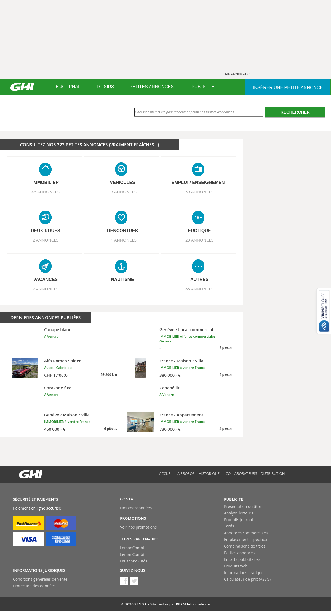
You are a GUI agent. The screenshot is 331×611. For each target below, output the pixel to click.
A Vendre (51, 336)
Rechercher (295, 112)
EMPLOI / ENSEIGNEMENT (200, 182)
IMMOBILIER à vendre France (182, 367)
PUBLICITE (202, 86)
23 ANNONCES (199, 240)
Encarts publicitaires (242, 559)
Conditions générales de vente (40, 579)
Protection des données (34, 585)
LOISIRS (105, 86)
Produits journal (238, 519)
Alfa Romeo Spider (62, 360)
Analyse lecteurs (238, 513)
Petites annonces (239, 552)
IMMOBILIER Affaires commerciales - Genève (188, 339)
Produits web (236, 566)
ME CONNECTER (237, 73)
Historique (209, 473)
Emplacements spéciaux (245, 539)
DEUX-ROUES (45, 230)
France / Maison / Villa (181, 360)
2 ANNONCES (45, 240)
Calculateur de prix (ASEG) (247, 579)
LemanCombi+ (133, 554)
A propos (186, 473)
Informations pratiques (244, 572)
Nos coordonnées (136, 507)
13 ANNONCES (122, 191)
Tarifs (229, 526)
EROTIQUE (199, 230)
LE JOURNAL (67, 86)
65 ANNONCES (199, 288)
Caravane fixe (57, 387)
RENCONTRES (122, 230)
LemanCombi (132, 547)
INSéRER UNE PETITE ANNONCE (288, 87)
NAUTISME (122, 279)
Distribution (273, 473)
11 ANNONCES (122, 240)
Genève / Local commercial (186, 329)
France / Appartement (181, 414)
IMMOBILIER (45, 182)
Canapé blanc (57, 329)
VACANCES (45, 279)
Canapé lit (169, 387)
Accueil (166, 473)
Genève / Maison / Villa (67, 414)
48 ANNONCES (45, 191)
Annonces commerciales (246, 532)
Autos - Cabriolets (58, 367)
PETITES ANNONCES (151, 86)
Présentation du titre (242, 506)
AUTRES (199, 279)
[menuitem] (67, 87)
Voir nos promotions (138, 527)
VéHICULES (122, 182)
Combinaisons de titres (244, 546)
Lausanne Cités (133, 561)
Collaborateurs (241, 473)
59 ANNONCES (199, 191)
